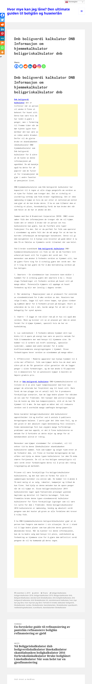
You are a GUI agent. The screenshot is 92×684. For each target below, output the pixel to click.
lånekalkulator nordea (22, 605)
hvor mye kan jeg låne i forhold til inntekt (41, 603)
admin (36, 593)
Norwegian (71, 1)
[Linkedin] (30, 66)
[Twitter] (21, 66)
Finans (45, 593)
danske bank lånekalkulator (41, 598)
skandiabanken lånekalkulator (54, 607)
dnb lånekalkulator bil (39, 600)
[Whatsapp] (44, 66)
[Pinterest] (35, 66)
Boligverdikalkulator (22, 598)
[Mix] (2, 43)
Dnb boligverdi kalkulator (51, 249)
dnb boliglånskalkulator (62, 598)
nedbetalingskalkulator (23, 607)
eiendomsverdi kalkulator (59, 600)
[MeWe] (2, 38)
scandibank (37, 607)
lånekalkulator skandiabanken (44, 605)
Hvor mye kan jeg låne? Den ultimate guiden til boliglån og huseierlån (38, 11)
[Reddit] (25, 66)
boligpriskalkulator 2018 (23, 595)
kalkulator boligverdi (66, 603)
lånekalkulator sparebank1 (67, 605)
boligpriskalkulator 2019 (43, 595)
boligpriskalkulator (59, 593)
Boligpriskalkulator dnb (63, 595)
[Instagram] (39, 66)
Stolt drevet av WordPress (24, 679)
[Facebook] (16, 66)
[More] (2, 52)
